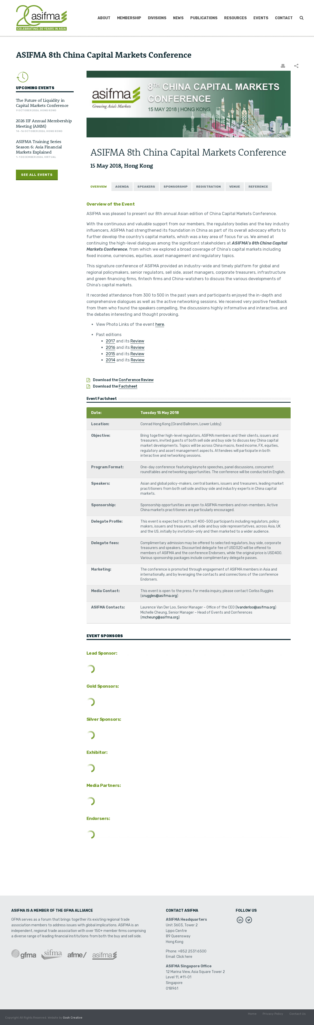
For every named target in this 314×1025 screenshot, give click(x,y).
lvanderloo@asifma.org (256, 607)
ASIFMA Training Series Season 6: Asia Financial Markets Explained (39, 146)
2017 (110, 341)
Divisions (157, 18)
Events (260, 18)
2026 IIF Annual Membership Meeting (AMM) (44, 123)
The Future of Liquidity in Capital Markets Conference (42, 102)
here (159, 324)
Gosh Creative (72, 1017)
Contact (284, 18)
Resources (235, 18)
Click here (184, 957)
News (178, 18)
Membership (129, 18)
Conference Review (136, 380)
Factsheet (128, 386)
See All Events (37, 175)
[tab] (99, 186)
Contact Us (297, 1018)
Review (137, 341)
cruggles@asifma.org (159, 596)
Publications (203, 18)
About (104, 18)
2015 (110, 353)
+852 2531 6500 (192, 951)
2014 (110, 360)
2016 (110, 347)
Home (252, 1018)
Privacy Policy (273, 1018)
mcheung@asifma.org (160, 617)
